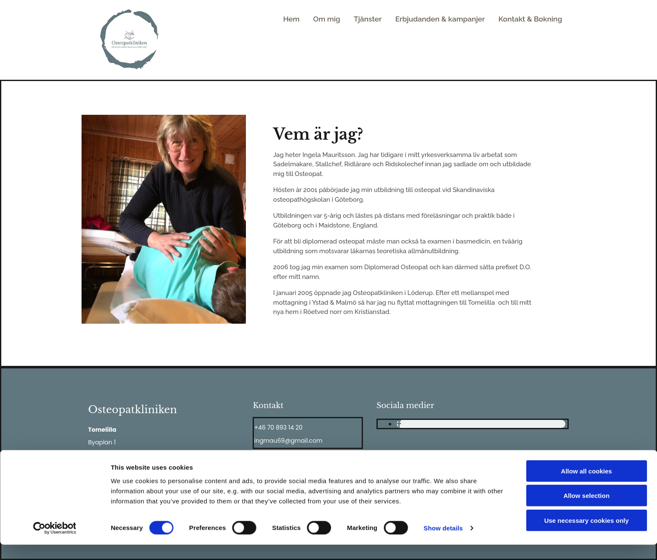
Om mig (340, 20)
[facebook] (399, 423)
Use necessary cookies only (586, 535)
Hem (306, 20)
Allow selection (586, 510)
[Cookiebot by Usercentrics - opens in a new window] (55, 543)
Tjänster (380, 20)
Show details (443, 543)
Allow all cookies (586, 486)
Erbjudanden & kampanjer (447, 20)
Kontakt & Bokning (532, 20)
